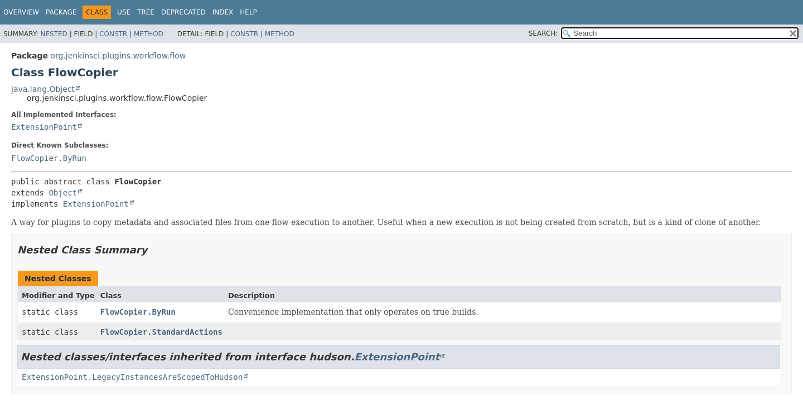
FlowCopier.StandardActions (161, 331)
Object (63, 192)
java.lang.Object (43, 89)
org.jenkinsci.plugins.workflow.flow (118, 55)
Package (61, 12)
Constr (113, 34)
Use (123, 12)
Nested (53, 34)
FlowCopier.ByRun (48, 158)
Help (248, 12)
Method (148, 34)
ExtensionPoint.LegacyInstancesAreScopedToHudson (132, 377)
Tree (145, 12)
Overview (21, 12)
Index (223, 12)
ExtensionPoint (44, 127)
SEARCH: (543, 33)
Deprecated (183, 12)
